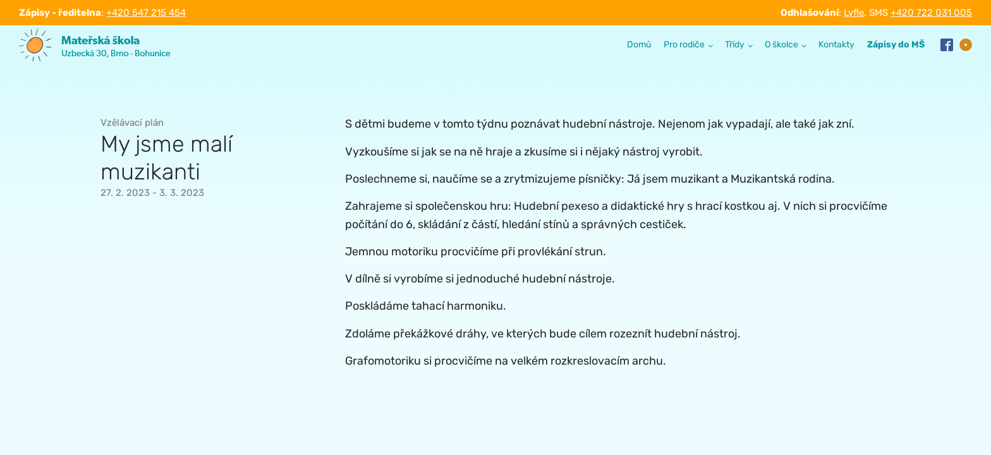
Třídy (735, 44)
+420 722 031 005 (931, 12)
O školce (781, 44)
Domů (639, 44)
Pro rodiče (684, 44)
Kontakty (836, 44)
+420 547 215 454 (146, 12)
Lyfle (854, 12)
